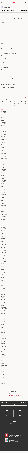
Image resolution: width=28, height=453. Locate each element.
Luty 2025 (3, 133)
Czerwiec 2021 (3, 202)
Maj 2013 (2, 354)
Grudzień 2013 (3, 343)
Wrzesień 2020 (3, 216)
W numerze (6, 410)
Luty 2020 (3, 227)
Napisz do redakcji (13, 423)
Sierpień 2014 (3, 330)
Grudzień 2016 (3, 286)
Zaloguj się (3, 382)
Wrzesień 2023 (3, 159)
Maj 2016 (2, 297)
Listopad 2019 (3, 232)
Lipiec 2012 (3, 369)
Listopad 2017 (3, 269)
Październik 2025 (4, 120)
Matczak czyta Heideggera (9, 78)
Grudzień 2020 (3, 211)
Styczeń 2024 (3, 153)
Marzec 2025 (3, 131)
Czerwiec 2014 (3, 333)
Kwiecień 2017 (3, 280)
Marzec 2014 (3, 338)
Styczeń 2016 (3, 304)
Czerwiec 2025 (3, 126)
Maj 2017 (2, 279)
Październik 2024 (4, 139)
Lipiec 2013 (3, 351)
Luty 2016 (3, 302)
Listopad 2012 (3, 363)
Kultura (20, 412)
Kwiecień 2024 (3, 148)
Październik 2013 (4, 346)
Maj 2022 (2, 184)
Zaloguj (25, 2)
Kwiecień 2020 (3, 224)
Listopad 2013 (3, 344)
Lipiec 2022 (3, 181)
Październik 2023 (4, 158)
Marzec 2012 (3, 376)
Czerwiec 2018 (3, 258)
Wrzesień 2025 (3, 122)
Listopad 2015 (3, 307)
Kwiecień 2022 (3, 186)
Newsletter (14, 404)
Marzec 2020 (3, 225)
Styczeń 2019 (3, 247)
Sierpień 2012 (3, 368)
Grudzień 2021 (3, 192)
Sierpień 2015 (3, 311)
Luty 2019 (3, 246)
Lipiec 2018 (3, 257)
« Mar (2, 43)
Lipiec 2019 (3, 238)
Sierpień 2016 (3, 293)
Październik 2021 (4, 195)
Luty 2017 (3, 283)
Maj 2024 (2, 147)
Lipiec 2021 (3, 200)
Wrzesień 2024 (3, 141)
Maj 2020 (2, 222)
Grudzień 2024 (3, 136)
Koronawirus (6, 412)
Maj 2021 (2, 203)
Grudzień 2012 (3, 362)
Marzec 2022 (3, 188)
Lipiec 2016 (3, 294)
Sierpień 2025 (3, 123)
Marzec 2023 (3, 169)
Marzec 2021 (3, 206)
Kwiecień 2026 (3, 111)
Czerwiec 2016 (3, 296)
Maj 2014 (2, 335)
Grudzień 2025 (3, 117)
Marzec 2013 (3, 357)
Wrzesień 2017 (3, 272)
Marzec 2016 (3, 300)
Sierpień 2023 (3, 161)
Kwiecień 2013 (3, 355)
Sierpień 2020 (3, 217)
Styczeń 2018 (3, 266)
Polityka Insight (3, 446)
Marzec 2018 (3, 263)
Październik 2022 (4, 177)
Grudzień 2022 (3, 174)
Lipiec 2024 (3, 144)
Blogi (20, 415)
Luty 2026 (3, 114)
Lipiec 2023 (3, 163)
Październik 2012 (4, 365)
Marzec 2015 (3, 319)
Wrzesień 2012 (3, 366)
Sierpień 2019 (3, 236)
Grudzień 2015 (3, 305)
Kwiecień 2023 (3, 167)
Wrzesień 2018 (3, 253)
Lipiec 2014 (3, 332)
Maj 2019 (2, 241)
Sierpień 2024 (3, 142)
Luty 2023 (3, 170)
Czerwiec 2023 (3, 164)
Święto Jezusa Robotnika (10, 75)
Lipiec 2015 (3, 313)
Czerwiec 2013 (3, 352)
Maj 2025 (2, 128)
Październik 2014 (4, 327)
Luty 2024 (3, 152)
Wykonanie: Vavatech (17, 446)
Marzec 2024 (3, 150)
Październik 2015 (4, 308)
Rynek (20, 410)
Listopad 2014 (3, 326)
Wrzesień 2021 (3, 197)
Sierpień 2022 (3, 180)
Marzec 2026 (3, 112)
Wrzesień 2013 (3, 348)
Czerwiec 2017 (3, 277)
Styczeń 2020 (3, 228)
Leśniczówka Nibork (4, 447)
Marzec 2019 (3, 244)
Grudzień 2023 (3, 155)
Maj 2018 (2, 260)
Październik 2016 (4, 290)
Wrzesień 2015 (3, 310)
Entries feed (3, 383)
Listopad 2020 (3, 213)
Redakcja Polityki (13, 419)
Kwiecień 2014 (3, 337)
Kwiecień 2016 (3, 299)
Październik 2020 (4, 214)
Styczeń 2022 (3, 191)
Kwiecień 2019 (3, 242)
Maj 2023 (2, 166)
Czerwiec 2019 (3, 239)
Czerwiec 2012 (3, 371)
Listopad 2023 (3, 156)
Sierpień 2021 (3, 199)
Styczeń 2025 (3, 134)
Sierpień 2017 (3, 274)
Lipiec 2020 (3, 219)
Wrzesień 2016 (3, 291)
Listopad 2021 (3, 194)
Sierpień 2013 (3, 349)
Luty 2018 (3, 264)
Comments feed (4, 385)
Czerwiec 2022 (3, 183)
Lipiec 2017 (3, 275)
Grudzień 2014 (3, 324)
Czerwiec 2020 (4, 221)
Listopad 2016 (3, 288)
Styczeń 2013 (3, 360)
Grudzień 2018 (3, 249)
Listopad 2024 (3, 137)
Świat (7, 415)
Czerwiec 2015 (3, 315)
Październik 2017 (4, 271)
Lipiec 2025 (3, 125)
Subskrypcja (14, 406)
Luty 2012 (3, 377)
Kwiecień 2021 (3, 205)
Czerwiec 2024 (3, 145)
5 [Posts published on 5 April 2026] (25, 34)
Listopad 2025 (3, 119)
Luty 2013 (3, 359)
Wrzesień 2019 (3, 235)
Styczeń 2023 (3, 172)
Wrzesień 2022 (3, 178)
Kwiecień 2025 (3, 130)
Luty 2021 (3, 208)
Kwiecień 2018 (3, 261)
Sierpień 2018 (3, 255)
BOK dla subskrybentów (13, 425)
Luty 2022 (3, 189)
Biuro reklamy (13, 421)
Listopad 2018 (3, 250)
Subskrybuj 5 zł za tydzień (13, 395)
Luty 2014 (3, 340)
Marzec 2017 (3, 282)
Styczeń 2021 (3, 210)
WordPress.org (3, 386)
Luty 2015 (3, 321)
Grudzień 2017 (3, 268)
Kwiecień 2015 (3, 318)
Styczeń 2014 (3, 341)
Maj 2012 (2, 373)
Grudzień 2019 (3, 230)
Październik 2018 (4, 252)
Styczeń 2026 (3, 115)
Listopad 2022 (3, 175)
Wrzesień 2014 (3, 329)
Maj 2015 (2, 316)
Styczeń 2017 (3, 285)
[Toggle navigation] (1, 2)
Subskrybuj (24, 10)
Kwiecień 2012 (3, 374)
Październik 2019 (4, 233)
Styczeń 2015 (3, 322)
